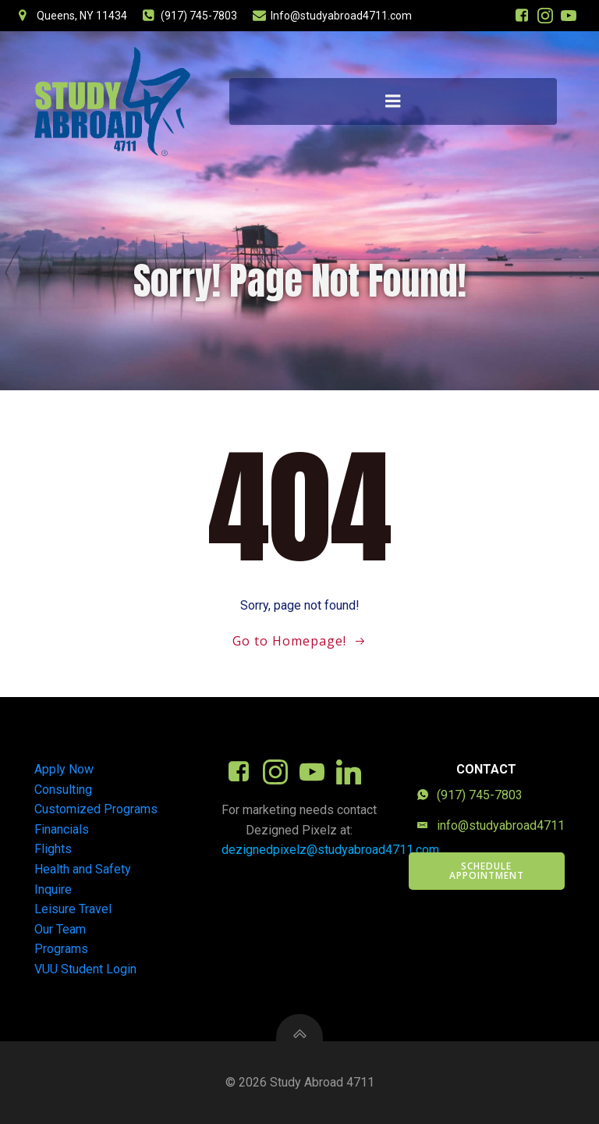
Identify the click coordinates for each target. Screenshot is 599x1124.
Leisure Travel (73, 909)
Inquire (53, 889)
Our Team (60, 929)
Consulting (63, 789)
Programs (61, 948)
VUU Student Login (85, 969)
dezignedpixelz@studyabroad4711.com (330, 849)
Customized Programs (96, 809)
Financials (61, 829)
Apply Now (64, 769)
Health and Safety (82, 869)
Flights (53, 848)
